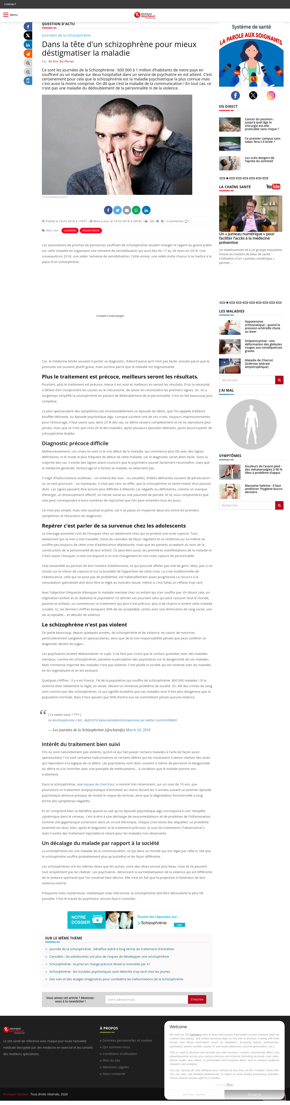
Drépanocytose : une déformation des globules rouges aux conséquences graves (263, 346)
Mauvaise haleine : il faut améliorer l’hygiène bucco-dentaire (264, 488)
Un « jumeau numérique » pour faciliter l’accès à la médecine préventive (247, 238)
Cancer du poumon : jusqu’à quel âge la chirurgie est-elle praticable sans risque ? (262, 124)
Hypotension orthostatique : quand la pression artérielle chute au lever (262, 326)
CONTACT (10, 4)
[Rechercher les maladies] (279, 380)
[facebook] (236, 95)
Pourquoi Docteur (16, 1094)
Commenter (178, 221)
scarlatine (70, 230)
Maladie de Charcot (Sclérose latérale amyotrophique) (259, 363)
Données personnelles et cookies (127, 1040)
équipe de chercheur (99, 784)
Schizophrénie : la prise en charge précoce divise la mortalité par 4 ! (99, 964)
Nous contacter (114, 1073)
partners (195, 1034)
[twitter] (254, 95)
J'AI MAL (226, 390)
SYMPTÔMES (230, 455)
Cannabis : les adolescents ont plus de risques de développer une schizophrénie (109, 956)
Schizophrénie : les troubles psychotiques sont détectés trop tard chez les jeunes (109, 971)
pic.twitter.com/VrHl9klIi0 (158, 720)
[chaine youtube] (275, 188)
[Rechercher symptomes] (279, 505)
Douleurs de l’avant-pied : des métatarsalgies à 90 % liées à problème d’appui (263, 469)
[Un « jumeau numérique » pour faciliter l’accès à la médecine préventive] (251, 213)
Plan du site (111, 1060)
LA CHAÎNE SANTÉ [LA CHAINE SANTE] (235, 187)
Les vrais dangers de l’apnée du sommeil (259, 159)
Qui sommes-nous (116, 1047)
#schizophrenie (64, 720)
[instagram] (272, 95)
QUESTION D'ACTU (58, 24)
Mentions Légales (116, 1067)
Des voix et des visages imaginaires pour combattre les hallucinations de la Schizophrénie (116, 979)
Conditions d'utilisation (120, 1053)
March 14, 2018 (138, 730)
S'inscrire (197, 999)
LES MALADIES (231, 311)
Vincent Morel (90, 230)
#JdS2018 (91, 720)
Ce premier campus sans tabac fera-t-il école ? (263, 140)
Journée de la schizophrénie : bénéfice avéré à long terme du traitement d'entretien (111, 949)
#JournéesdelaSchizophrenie (119, 720)
